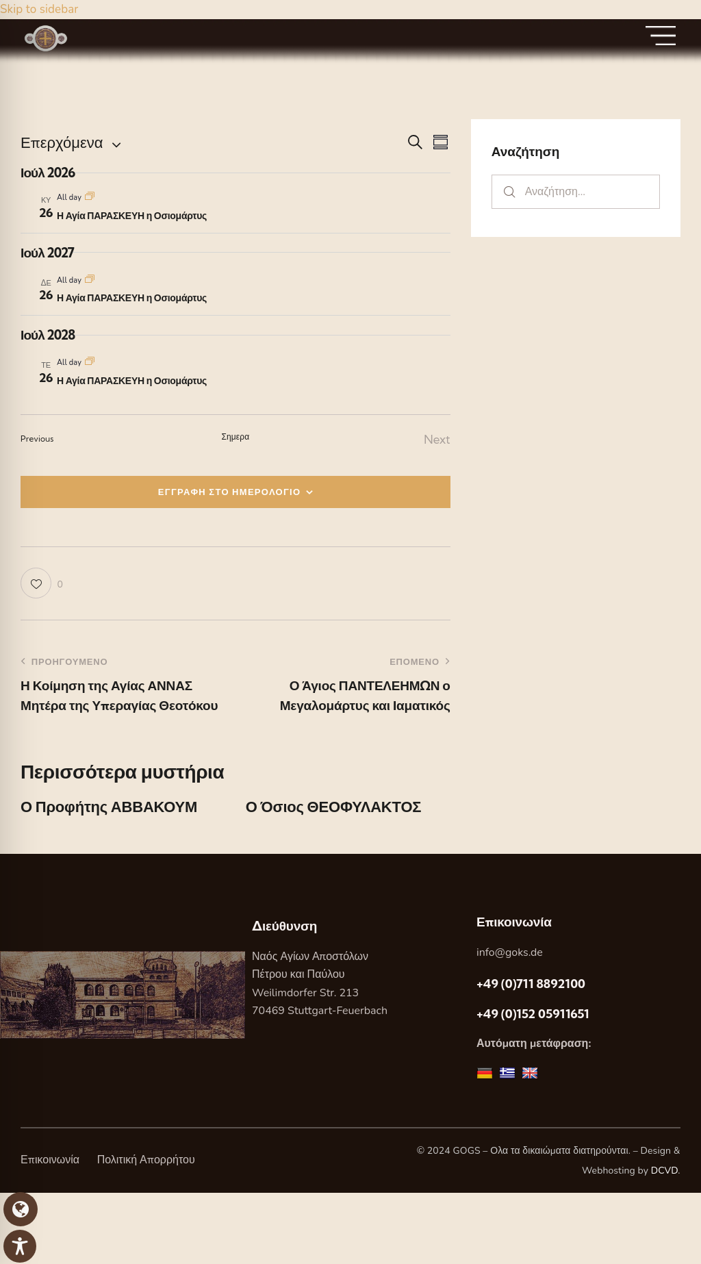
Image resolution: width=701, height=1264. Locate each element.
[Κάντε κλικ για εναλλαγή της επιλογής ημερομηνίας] (62, 142)
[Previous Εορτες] (37, 439)
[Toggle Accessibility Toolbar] (20, 1246)
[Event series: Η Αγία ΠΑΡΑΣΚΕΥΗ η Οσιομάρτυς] (89, 197)
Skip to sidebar (39, 9)
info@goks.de (509, 952)
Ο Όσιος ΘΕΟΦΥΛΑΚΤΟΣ (333, 807)
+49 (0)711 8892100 (530, 983)
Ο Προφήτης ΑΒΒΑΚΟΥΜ (109, 807)
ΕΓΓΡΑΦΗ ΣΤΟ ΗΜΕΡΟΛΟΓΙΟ (229, 491)
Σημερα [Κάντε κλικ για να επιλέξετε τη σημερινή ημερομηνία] (235, 436)
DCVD (664, 1170)
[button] (42, 583)
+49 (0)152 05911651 (532, 1014)
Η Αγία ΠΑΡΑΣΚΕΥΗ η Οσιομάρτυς (132, 216)
